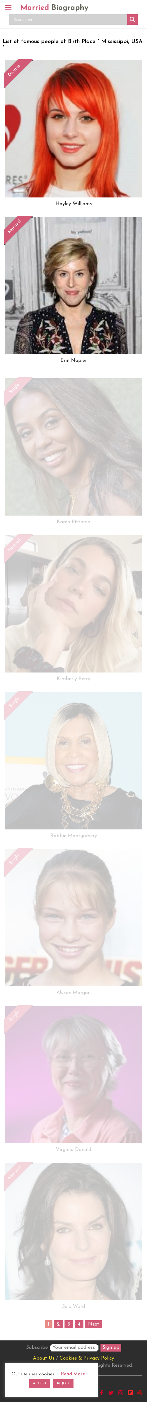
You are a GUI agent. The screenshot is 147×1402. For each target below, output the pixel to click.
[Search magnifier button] (132, 19)
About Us (44, 1358)
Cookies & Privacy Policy (87, 1358)
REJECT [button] (63, 1383)
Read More (73, 1374)
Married (54, 8)
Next (93, 1324)
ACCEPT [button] (40, 1383)
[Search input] (70, 19)
